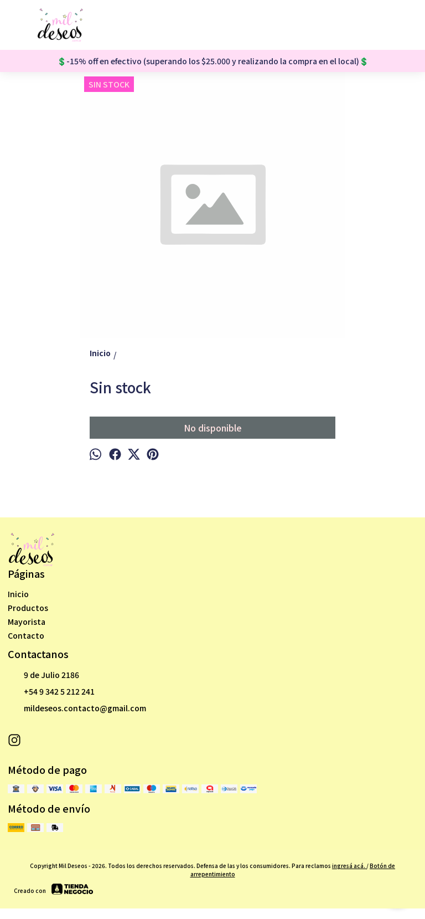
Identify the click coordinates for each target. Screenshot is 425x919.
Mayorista (26, 621)
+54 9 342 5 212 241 (51, 692)
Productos (28, 607)
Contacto (26, 635)
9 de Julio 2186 (43, 675)
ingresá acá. (349, 865)
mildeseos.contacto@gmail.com (77, 708)
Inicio (18, 593)
